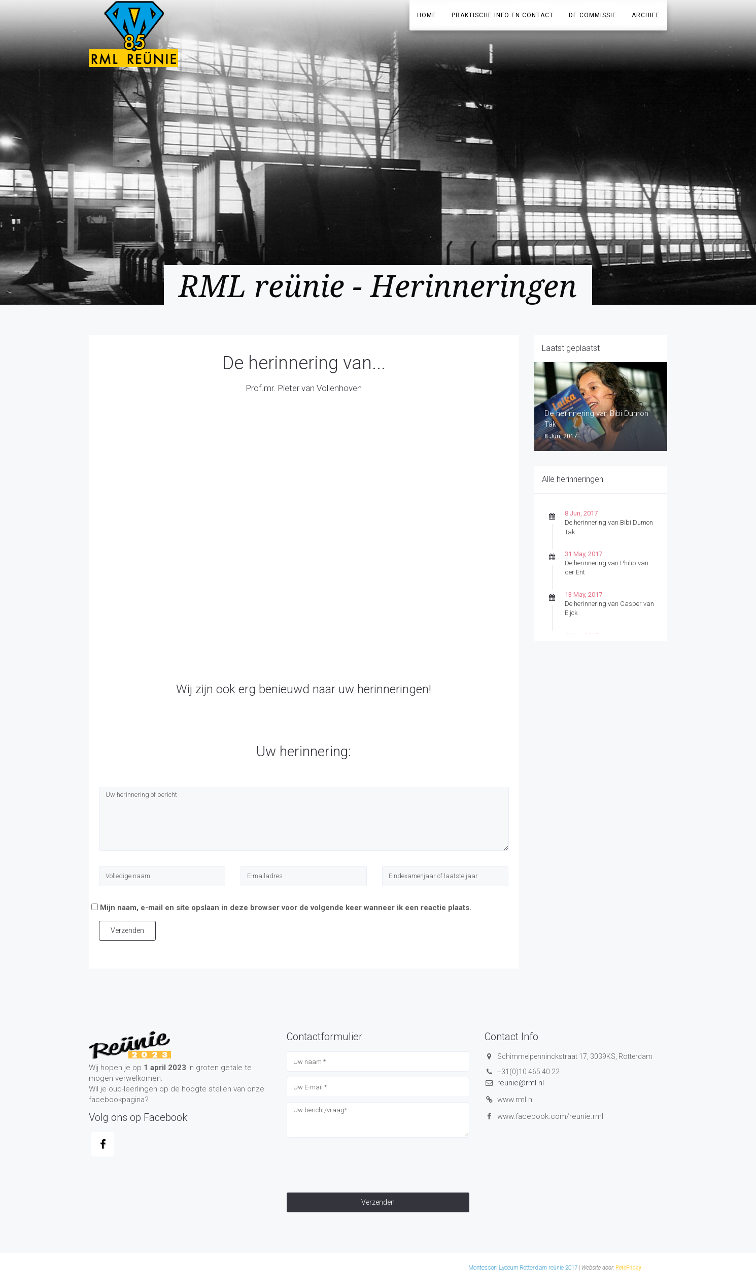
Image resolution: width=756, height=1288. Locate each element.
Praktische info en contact (503, 15)
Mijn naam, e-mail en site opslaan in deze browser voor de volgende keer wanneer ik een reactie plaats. (285, 907)
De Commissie (592, 15)
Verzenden (127, 930)
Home (426, 15)
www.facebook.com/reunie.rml (550, 1116)
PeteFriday (508, 1268)
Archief (646, 15)
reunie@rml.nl (520, 1082)
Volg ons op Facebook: (139, 1117)
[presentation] (364, 1162)
